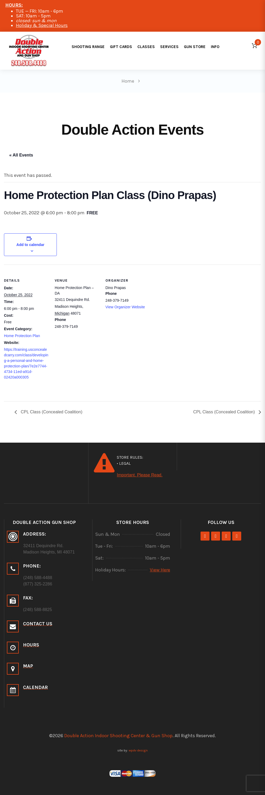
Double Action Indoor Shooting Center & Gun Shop (118, 736)
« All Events (21, 155)
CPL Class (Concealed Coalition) (51, 412)
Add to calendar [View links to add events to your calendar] (30, 245)
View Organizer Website (125, 307)
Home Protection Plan (22, 336)
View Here (160, 570)
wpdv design (138, 750)
